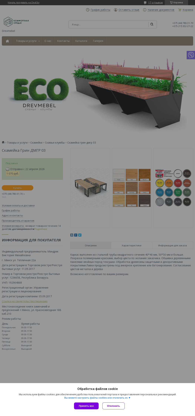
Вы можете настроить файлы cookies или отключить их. (96, 397)
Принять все (86, 406)
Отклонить (113, 406)
